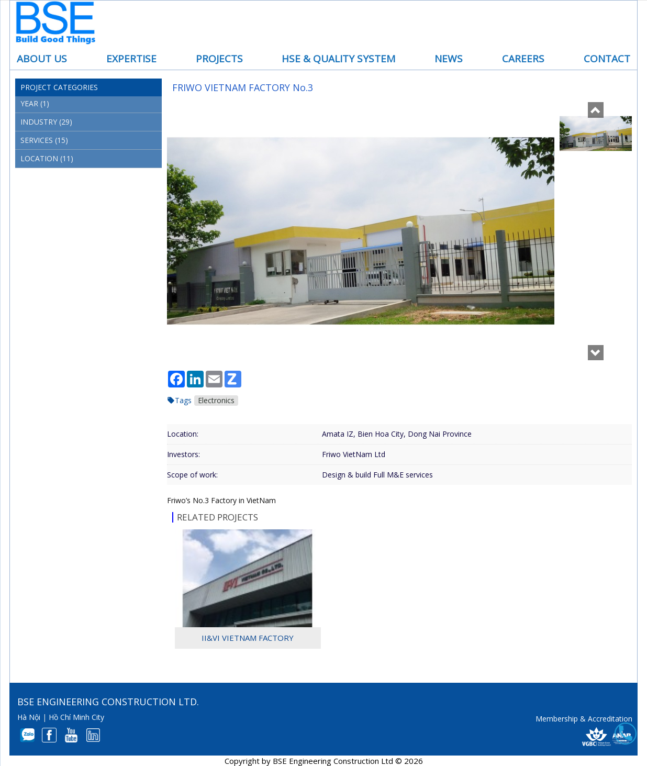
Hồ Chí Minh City (76, 717)
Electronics (216, 400)
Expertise (131, 58)
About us (42, 58)
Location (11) (46, 158)
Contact (607, 58)
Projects (219, 58)
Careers (523, 58)
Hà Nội (28, 717)
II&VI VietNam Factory (248, 637)
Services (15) (44, 140)
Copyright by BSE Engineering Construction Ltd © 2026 (324, 761)
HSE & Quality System (338, 58)
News (448, 58)
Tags (183, 400)
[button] (596, 109)
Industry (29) (46, 122)
